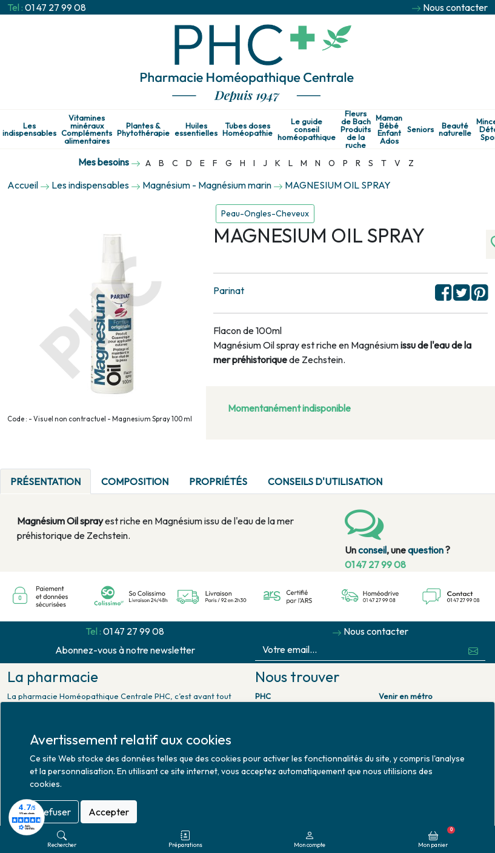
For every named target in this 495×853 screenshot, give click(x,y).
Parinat (228, 290)
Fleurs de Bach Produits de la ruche (356, 129)
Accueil (22, 185)
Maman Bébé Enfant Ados (389, 129)
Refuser (54, 812)
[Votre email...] (358, 649)
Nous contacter (455, 7)
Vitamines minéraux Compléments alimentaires (86, 129)
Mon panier (436, 837)
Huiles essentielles (196, 130)
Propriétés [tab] (218, 481)
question (426, 550)
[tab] (403, 474)
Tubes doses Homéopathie (247, 130)
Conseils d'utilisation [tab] (325, 481)
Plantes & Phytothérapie (143, 130)
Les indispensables (29, 130)
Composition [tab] (134, 481)
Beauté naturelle (455, 130)
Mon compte (309, 839)
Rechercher (61, 839)
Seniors (420, 129)
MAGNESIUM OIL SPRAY (338, 185)
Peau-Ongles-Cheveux (265, 213)
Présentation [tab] (45, 481)
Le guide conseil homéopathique (306, 129)
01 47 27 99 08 (55, 7)
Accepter (108, 812)
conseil (372, 550)
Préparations (185, 839)
